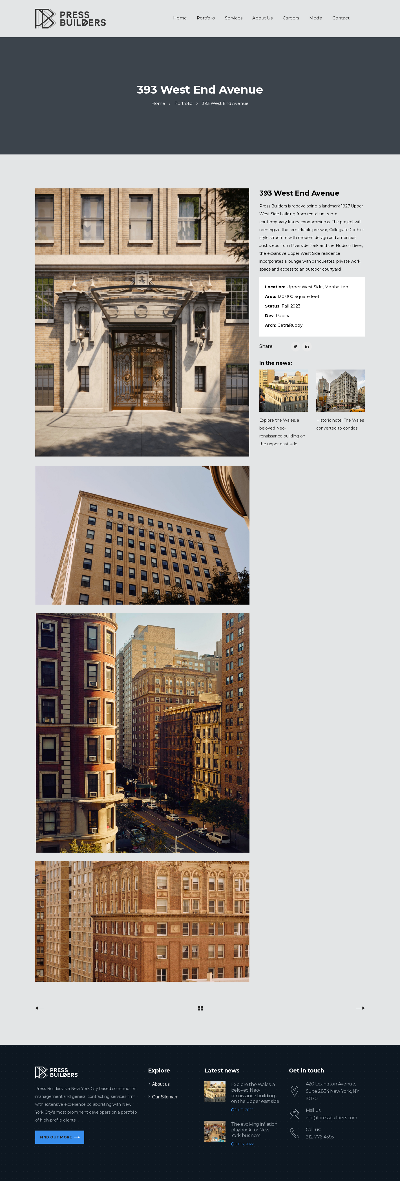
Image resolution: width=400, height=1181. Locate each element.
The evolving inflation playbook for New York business (254, 1130)
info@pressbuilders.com (332, 1117)
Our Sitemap (164, 1096)
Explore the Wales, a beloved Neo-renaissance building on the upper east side (255, 1093)
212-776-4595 (320, 1137)
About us (161, 1084)
